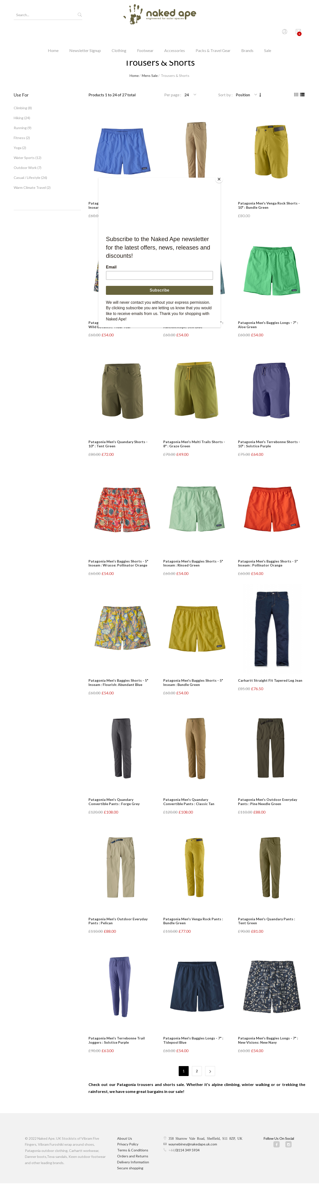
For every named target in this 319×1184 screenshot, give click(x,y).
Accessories (174, 33)
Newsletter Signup (85, 33)
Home (53, 33)
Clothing (119, 33)
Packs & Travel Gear (213, 33)
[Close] (219, 179)
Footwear (145, 33)
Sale (267, 33)
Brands (247, 33)
